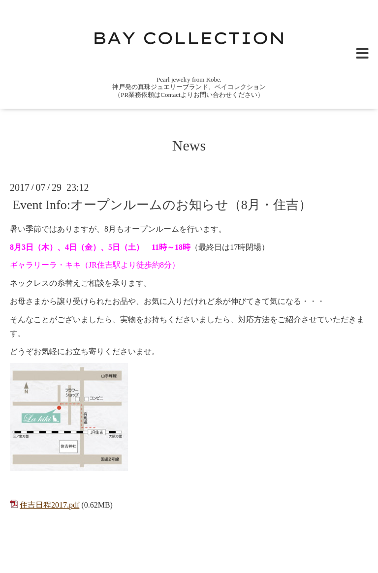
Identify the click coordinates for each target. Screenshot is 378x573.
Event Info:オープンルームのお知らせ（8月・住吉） (162, 205)
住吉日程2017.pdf (49, 505)
